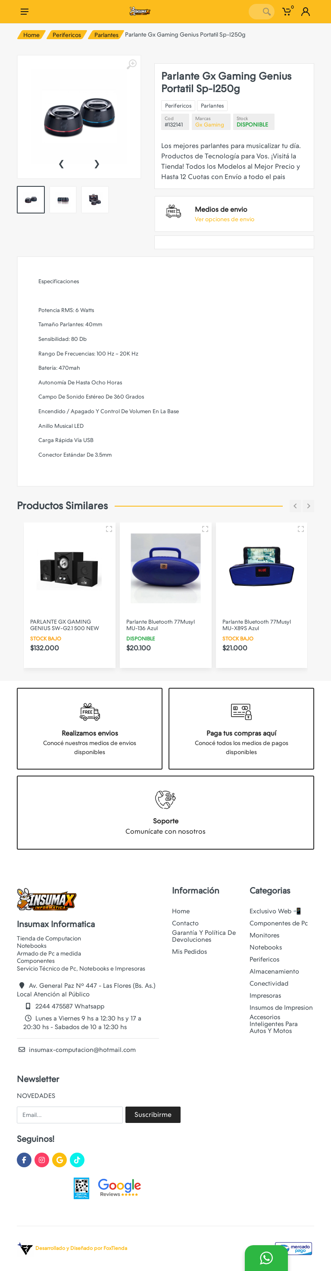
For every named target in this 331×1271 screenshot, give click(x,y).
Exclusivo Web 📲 (275, 911)
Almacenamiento (274, 971)
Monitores (264, 935)
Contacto (185, 923)
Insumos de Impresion (281, 1007)
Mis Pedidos (189, 951)
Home (31, 34)
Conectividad (269, 983)
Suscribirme (153, 1114)
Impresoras (265, 995)
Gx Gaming (209, 124)
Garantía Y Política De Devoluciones (204, 936)
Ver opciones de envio (224, 219)
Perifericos (67, 34)
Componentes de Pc (279, 923)
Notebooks (266, 947)
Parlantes (106, 34)
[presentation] (61, 162)
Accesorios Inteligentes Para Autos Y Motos (274, 1024)
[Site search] (254, 11)
